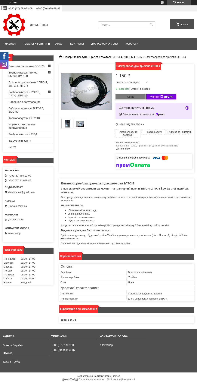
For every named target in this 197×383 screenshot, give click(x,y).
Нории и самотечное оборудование (21, 126)
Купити (130, 97)
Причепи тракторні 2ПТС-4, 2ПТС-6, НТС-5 (115, 56)
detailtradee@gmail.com (21, 192)
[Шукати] (151, 24)
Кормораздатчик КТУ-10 (24, 118)
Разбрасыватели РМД (22, 134)
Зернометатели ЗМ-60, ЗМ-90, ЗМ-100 (23, 74)
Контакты (77, 43)
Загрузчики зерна (19, 140)
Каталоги (131, 43)
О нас (59, 43)
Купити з (161, 97)
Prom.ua (116, 376)
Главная (10, 43)
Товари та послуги (75, 56)
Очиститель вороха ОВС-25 (26, 66)
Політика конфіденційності (121, 379)
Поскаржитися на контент (91, 379)
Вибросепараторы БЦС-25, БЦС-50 (26, 110)
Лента (12, 147)
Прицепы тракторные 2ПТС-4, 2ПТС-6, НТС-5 (28, 84)
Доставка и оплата (104, 43)
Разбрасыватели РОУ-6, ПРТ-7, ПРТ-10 (24, 93)
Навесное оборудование (24, 101)
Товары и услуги (35, 43)
